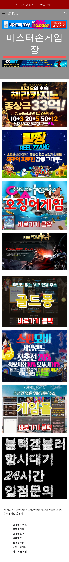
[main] (34, 44)
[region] (34, 4)
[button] (3, 13)
